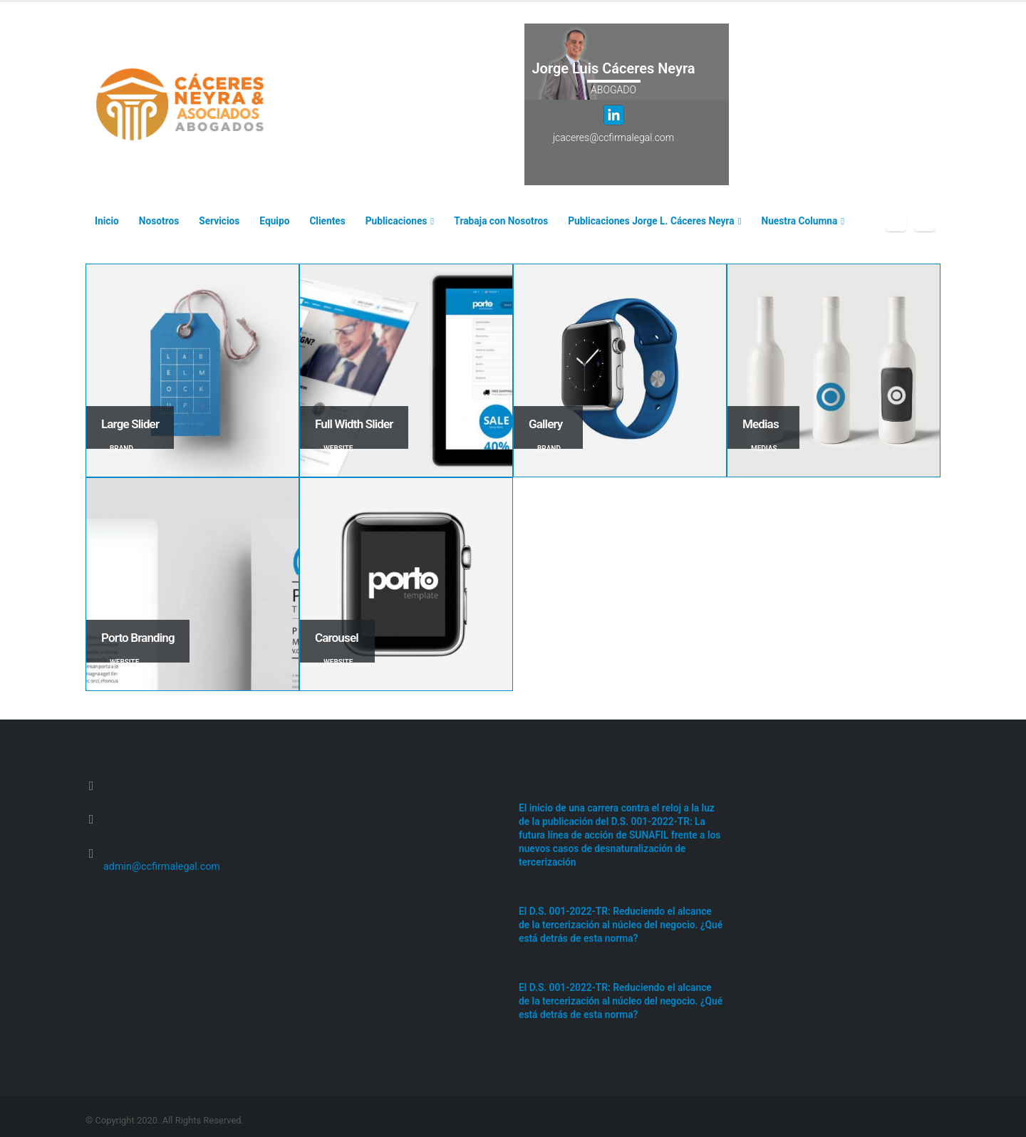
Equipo (274, 221)
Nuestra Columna (800, 221)
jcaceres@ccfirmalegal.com (613, 137)
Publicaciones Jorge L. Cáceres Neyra (651, 221)
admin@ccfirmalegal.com (161, 868)
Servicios (219, 221)
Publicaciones (397, 221)
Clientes (327, 221)
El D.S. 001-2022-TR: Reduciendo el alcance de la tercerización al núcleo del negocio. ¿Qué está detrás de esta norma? (619, 920)
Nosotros (159, 221)
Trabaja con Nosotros (501, 221)
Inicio (107, 221)
